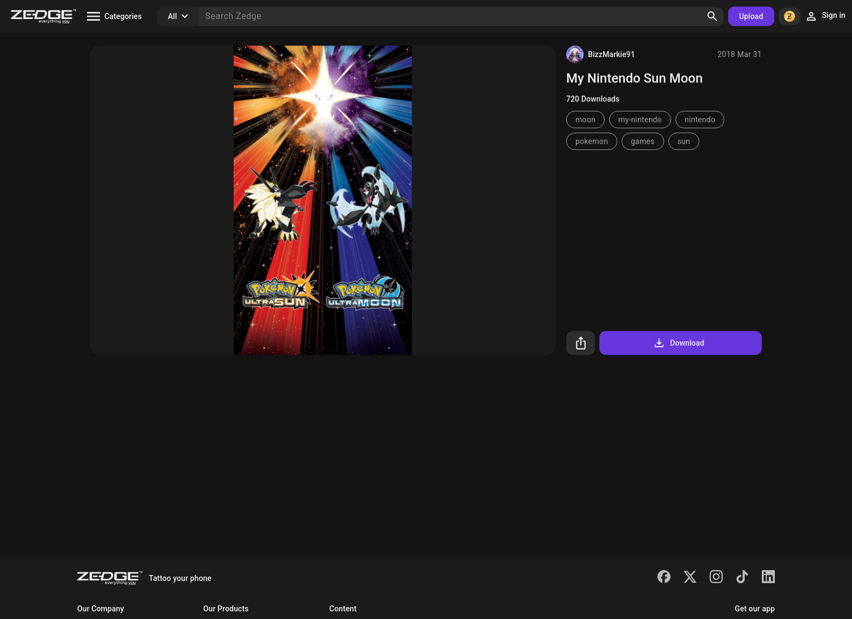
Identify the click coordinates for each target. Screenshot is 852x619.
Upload (751, 16)
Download (678, 342)
